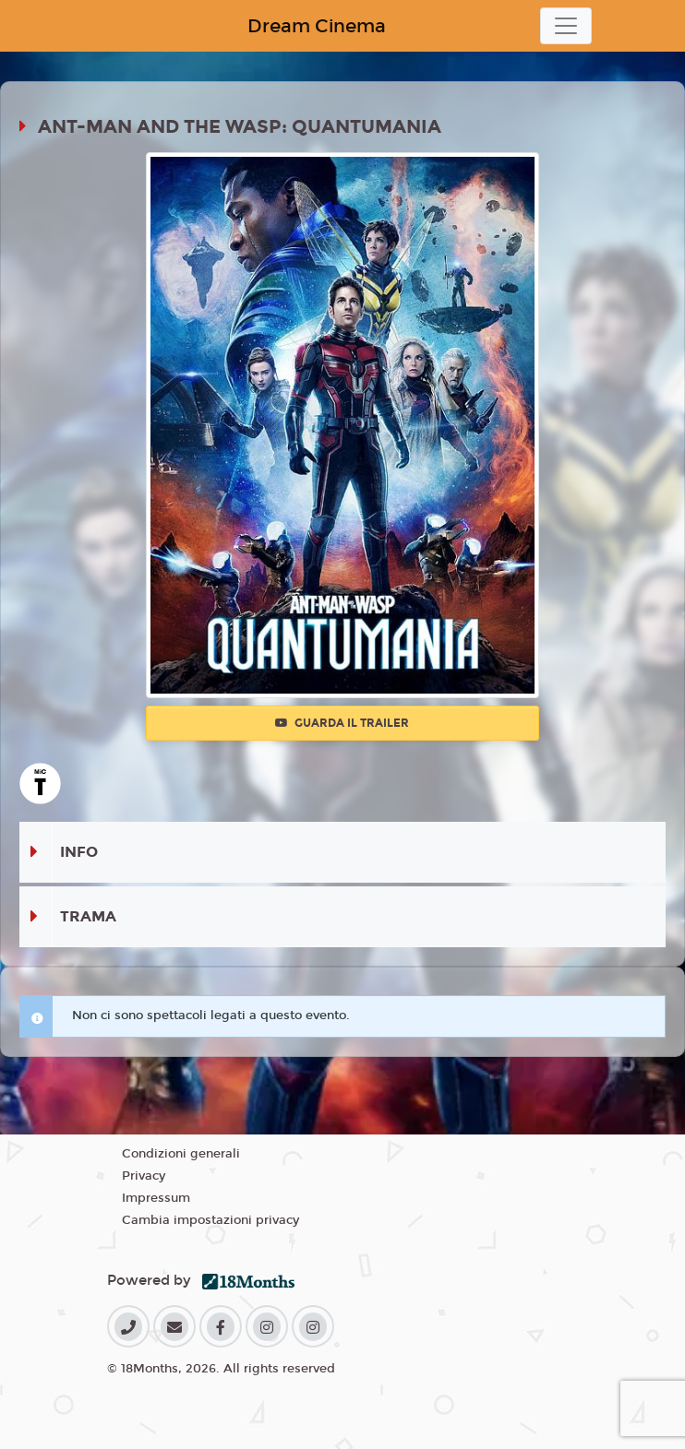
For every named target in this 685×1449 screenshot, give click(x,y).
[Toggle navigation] (566, 25)
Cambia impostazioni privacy (210, 1220)
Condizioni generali (181, 1153)
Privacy (143, 1176)
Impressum (156, 1198)
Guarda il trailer (342, 723)
